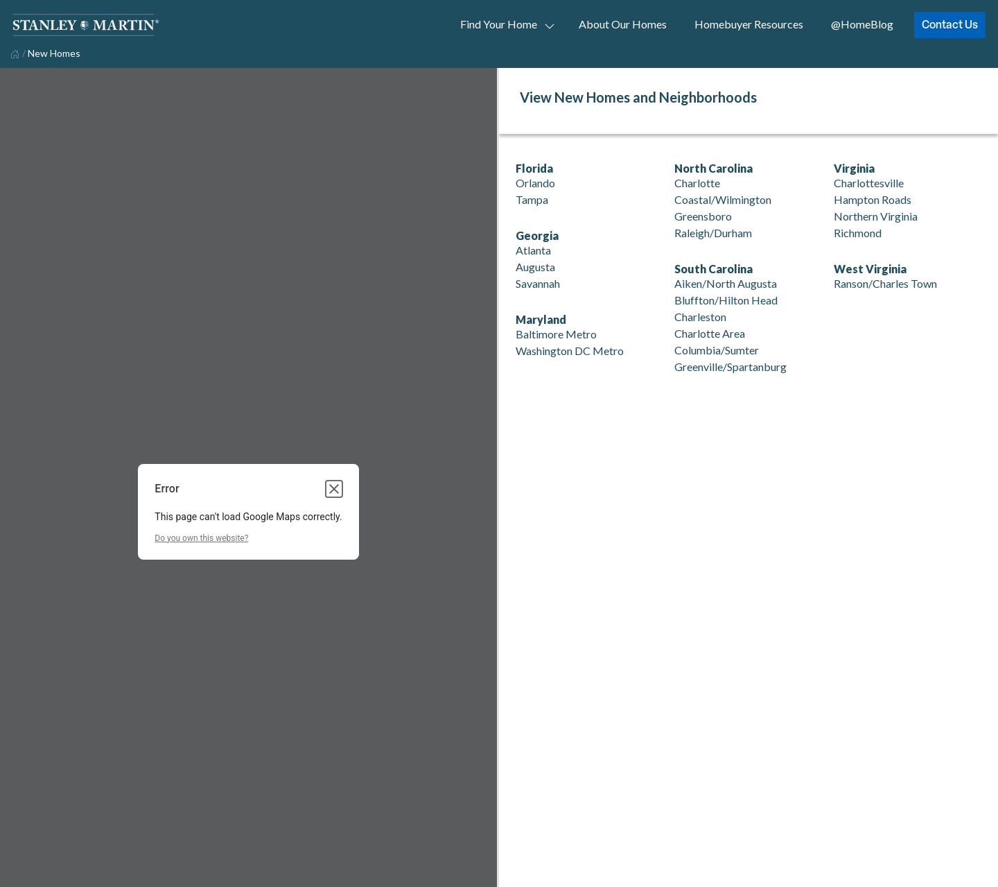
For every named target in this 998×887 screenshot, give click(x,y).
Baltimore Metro (556, 334)
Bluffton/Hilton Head (726, 300)
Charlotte (697, 182)
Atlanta (533, 250)
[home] (13, 52)
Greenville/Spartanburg (730, 366)
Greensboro (703, 216)
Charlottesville (869, 182)
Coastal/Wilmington (722, 199)
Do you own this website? (201, 538)
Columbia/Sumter (716, 349)
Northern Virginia (876, 216)
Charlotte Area (709, 333)
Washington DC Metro (570, 350)
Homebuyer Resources (748, 24)
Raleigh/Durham (713, 232)
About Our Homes (623, 24)
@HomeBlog (862, 24)
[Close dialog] (334, 489)
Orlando (535, 182)
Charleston (700, 316)
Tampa (532, 199)
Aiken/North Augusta (725, 283)
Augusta (535, 266)
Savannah (538, 283)
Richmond (858, 232)
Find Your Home (498, 24)
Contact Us (950, 24)
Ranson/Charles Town (885, 283)
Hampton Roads (872, 199)
